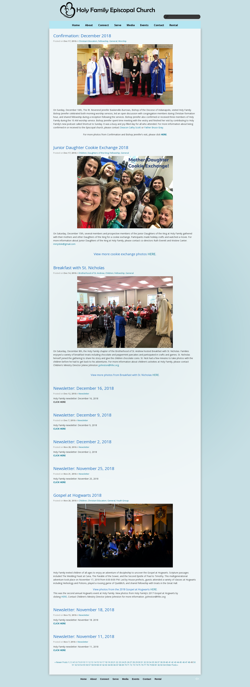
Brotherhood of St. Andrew (91, 273)
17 (103, 662)
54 (81, 665)
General (113, 41)
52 (76, 665)
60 (98, 665)
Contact (159, 25)
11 (87, 662)
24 (122, 662)
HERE (151, 254)
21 (114, 662)
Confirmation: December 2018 (82, 36)
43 (175, 662)
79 (150, 665)
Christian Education (88, 41)
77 (145, 665)
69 (123, 665)
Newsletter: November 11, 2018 (83, 636)
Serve (117, 25)
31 (142, 662)
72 (131, 665)
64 (109, 665)
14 (95, 662)
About (89, 25)
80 (153, 665)
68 (120, 665)
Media (131, 25)
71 (128, 665)
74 (137, 665)
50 (194, 662)
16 (100, 662)
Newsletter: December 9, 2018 (82, 415)
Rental (173, 25)
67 (117, 665)
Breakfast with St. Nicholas (78, 268)
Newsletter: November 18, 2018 (83, 609)
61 (101, 665)
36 (156, 662)
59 (95, 665)
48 (189, 662)
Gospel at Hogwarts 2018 (77, 495)
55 (84, 665)
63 (106, 665)
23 (120, 662)
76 (142, 665)
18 (106, 662)
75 (139, 665)
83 (161, 665)
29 (136, 662)
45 (181, 662)
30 (139, 662)
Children (83, 152)
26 (128, 662)
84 (164, 665)
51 (73, 665)
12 (89, 662)
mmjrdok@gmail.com (64, 244)
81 (156, 665)
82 (159, 665)
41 (170, 662)
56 (87, 665)
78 (148, 665)
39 (164, 662)
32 (145, 662)
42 (172, 662)
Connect (103, 25)
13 (92, 662)
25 (125, 662)
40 (167, 662)
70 (126, 665)
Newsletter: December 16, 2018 (83, 388)
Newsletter (84, 393)
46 (183, 662)
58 (92, 665)
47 (186, 662)
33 (147, 662)
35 (153, 662)
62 (103, 665)
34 (150, 662)
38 (161, 662)
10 (84, 662)
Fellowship (103, 41)
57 (89, 665)
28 (133, 662)
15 (98, 662)
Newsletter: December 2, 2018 (82, 442)
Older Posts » (172, 665)
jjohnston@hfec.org (108, 365)
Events (144, 25)
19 (109, 662)
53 (78, 665)
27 (131, 662)
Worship (122, 41)
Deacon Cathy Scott (130, 127)
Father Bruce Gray (153, 127)
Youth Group (122, 500)
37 (158, 662)
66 (114, 665)
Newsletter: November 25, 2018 (83, 468)
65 (112, 665)
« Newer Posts (61, 662)
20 (111, 662)
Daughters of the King (98, 152)
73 (134, 665)
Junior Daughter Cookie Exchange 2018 (90, 147)
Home (76, 25)
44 (178, 662)
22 (117, 662)
